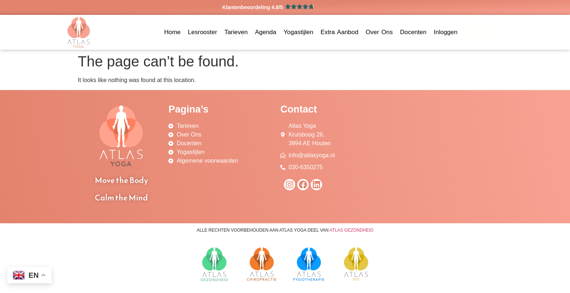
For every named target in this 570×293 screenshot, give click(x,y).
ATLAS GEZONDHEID (351, 230)
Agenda (265, 32)
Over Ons (379, 32)
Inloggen (445, 32)
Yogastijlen (298, 32)
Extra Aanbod (339, 32)
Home (172, 32)
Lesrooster (202, 32)
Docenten (413, 32)
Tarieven (236, 32)
